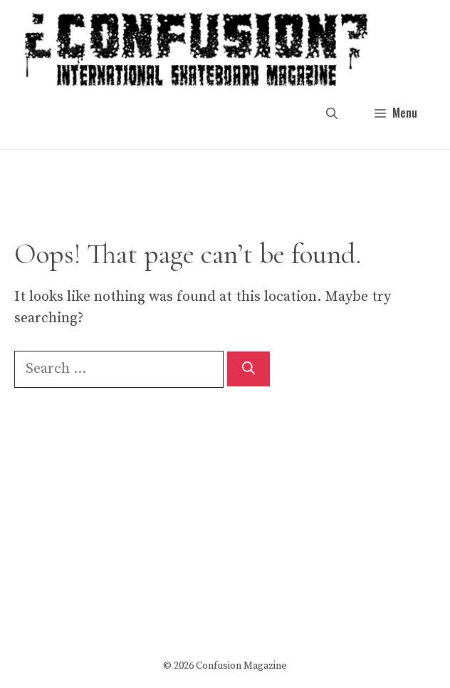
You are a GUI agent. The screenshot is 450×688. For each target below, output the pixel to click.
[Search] (248, 368)
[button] (332, 113)
